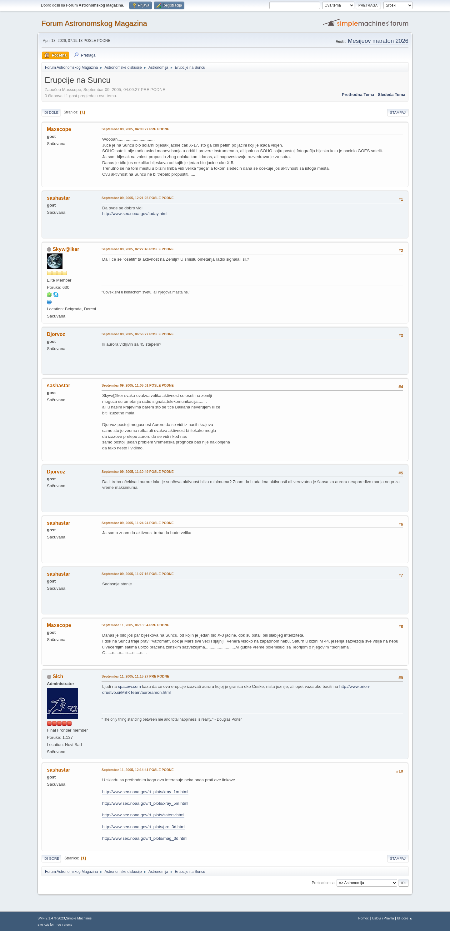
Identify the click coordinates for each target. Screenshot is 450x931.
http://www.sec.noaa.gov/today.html (135, 213)
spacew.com (129, 686)
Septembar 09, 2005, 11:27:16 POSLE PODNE (138, 574)
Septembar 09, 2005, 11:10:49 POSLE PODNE (138, 471)
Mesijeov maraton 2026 (378, 41)
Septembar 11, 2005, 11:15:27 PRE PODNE (135, 676)
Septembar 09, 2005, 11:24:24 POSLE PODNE (138, 523)
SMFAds (43, 924)
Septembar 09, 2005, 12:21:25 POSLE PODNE (138, 198)
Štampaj (398, 112)
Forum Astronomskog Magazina (94, 23)
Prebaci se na (323, 883)
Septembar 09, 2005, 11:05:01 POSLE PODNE (138, 385)
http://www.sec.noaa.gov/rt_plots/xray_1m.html (145, 791)
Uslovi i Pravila (383, 918)
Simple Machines (79, 918)
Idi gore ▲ (404, 918)
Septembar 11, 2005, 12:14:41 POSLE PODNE (138, 770)
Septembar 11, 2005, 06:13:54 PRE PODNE (135, 625)
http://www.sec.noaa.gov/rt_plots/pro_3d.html (143, 826)
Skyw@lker (65, 249)
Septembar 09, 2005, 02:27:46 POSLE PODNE (138, 249)
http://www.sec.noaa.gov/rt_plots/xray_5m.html (145, 803)
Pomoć (363, 918)
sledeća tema (391, 94)
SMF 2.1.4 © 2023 (51, 918)
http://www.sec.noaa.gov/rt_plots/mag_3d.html (145, 838)
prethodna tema (358, 94)
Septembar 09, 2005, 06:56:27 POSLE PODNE (138, 334)
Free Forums (63, 924)
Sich (57, 676)
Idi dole (50, 112)
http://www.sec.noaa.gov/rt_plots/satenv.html (143, 815)
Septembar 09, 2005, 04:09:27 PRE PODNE (135, 129)
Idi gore (51, 858)
